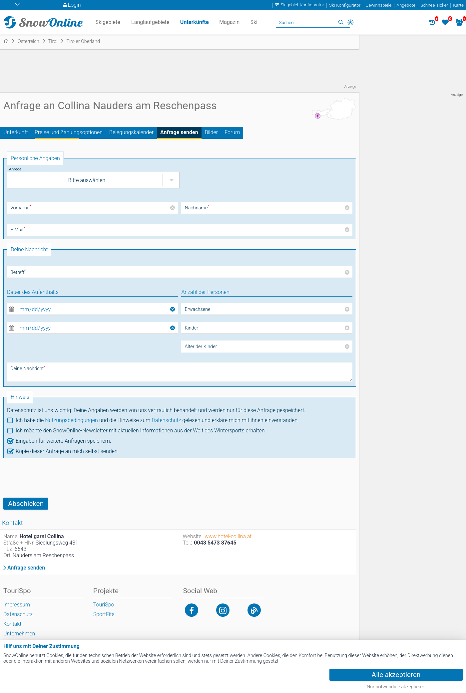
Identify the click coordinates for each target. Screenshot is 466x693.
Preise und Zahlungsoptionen (69, 132)
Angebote (406, 5)
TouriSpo (103, 604)
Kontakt (12, 624)
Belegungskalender (131, 132)
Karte (458, 5)
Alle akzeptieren (396, 675)
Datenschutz (166, 420)
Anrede (15, 169)
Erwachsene (197, 309)
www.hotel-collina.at (228, 536)
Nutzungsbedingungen (71, 420)
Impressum (16, 604)
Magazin (229, 22)
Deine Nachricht (28, 368)
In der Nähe (350, 22)
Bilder (211, 132)
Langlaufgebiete (150, 22)
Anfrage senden (179, 132)
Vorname (20, 208)
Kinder (191, 328)
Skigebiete (108, 22)
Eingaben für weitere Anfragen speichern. (63, 441)
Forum (232, 132)
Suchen (341, 22)
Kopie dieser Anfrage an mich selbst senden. (67, 451)
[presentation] (54, 478)
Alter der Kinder (201, 346)
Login (74, 5)
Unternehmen (19, 633)
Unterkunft (15, 132)
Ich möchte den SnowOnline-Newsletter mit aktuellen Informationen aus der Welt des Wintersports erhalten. (141, 430)
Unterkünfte (194, 22)
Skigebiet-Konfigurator (302, 5)
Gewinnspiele (378, 5)
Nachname (197, 208)
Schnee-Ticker (434, 5)
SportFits (104, 614)
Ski (253, 22)
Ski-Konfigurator (344, 5)
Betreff (18, 272)
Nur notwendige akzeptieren (396, 687)
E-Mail (17, 230)
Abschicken (26, 504)
